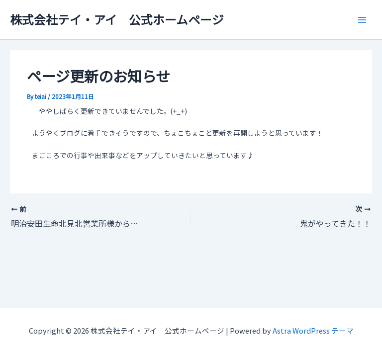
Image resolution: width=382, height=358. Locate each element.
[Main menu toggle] (362, 19)
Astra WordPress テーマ (313, 330)
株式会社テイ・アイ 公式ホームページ (117, 19)
